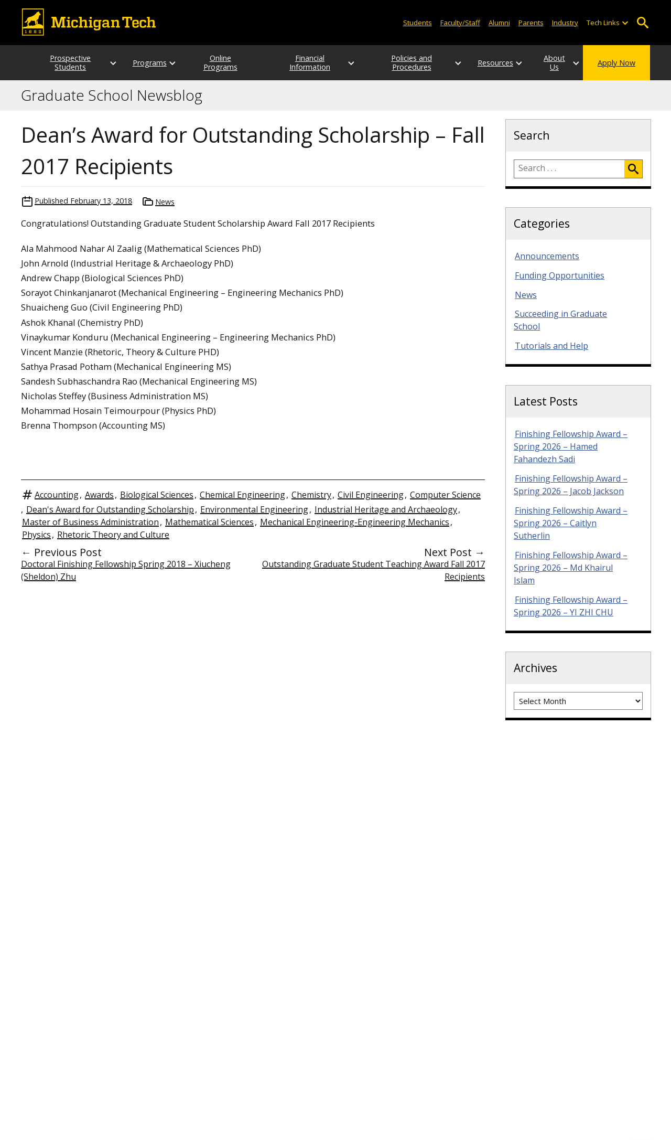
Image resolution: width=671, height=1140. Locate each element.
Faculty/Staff (460, 22)
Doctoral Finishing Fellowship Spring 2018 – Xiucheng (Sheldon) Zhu (126, 570)
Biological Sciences (156, 495)
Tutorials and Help (551, 345)
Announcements (547, 256)
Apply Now (616, 63)
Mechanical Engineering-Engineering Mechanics (354, 522)
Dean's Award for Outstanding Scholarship (110, 509)
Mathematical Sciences (209, 522)
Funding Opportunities (559, 275)
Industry (565, 22)
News (165, 202)
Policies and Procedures (395, 62)
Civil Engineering (371, 495)
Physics (36, 534)
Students (417, 22)
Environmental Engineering (254, 509)
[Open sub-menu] (625, 23)
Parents (531, 22)
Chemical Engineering (242, 495)
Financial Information (306, 62)
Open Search (642, 22)
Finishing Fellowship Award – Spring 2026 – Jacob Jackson (570, 485)
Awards (99, 495)
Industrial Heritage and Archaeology (386, 509)
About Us (544, 63)
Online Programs (218, 62)
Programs (139, 63)
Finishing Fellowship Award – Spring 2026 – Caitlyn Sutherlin (570, 523)
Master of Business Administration (90, 522)
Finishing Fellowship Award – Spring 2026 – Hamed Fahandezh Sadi (570, 446)
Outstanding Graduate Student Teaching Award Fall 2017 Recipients (373, 570)
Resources (475, 63)
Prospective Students (60, 62)
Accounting (57, 495)
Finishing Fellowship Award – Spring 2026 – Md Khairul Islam (570, 567)
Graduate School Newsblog (111, 95)
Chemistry (311, 495)
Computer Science (445, 495)
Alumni (499, 22)
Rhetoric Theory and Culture (113, 534)
